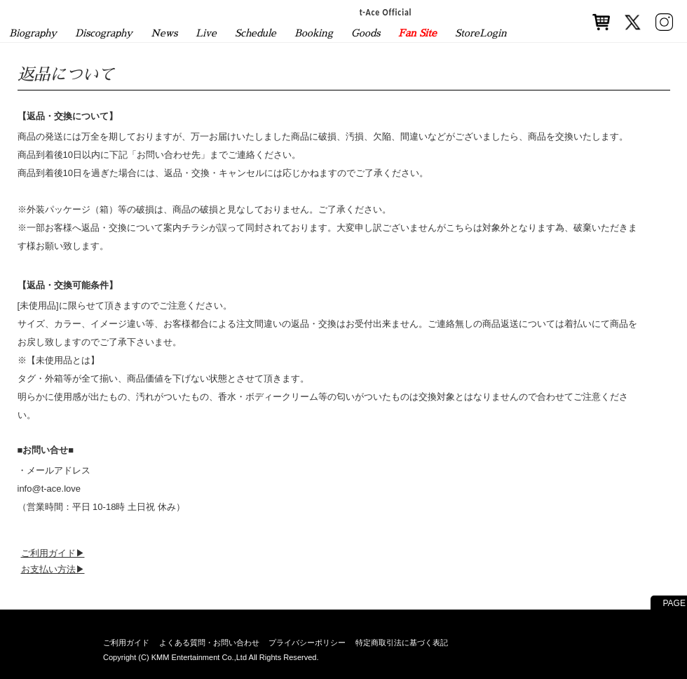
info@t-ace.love (49, 488)
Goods (365, 33)
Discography (103, 33)
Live (206, 33)
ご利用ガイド (126, 642)
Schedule (255, 33)
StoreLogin (481, 33)
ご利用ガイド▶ (53, 553)
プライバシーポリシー (307, 642)
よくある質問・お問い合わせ (209, 642)
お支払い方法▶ (53, 569)
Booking (313, 33)
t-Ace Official (386, 12)
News (164, 33)
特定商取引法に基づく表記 (401, 642)
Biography (33, 33)
